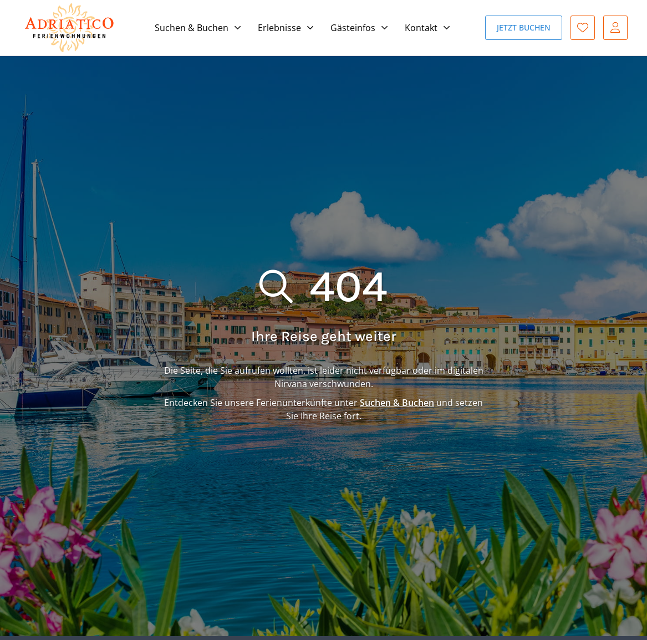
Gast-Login (615, 28)
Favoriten (582, 28)
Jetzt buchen (524, 27)
